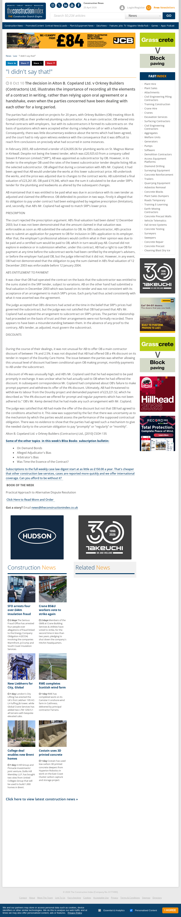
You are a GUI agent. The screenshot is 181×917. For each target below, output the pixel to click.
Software (149, 150)
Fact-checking (74, 897)
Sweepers (150, 237)
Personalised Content (143, 910)
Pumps (148, 146)
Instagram (52, 5)
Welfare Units (152, 137)
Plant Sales (150, 88)
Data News (101, 25)
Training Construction (157, 104)
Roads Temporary (154, 200)
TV (125, 25)
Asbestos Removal (155, 187)
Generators (151, 141)
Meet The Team (45, 897)
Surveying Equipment (157, 170)
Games (154, 25)
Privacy (114, 897)
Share (10, 63)
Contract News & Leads (56, 25)
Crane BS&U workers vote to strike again (50, 610)
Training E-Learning (156, 204)
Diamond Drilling (154, 166)
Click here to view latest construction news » (42, 799)
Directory (157, 897)
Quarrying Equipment (157, 183)
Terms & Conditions (130, 897)
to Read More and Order (37, 500)
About (32, 897)
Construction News (14, 25)
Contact (23, 897)
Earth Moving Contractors (152, 210)
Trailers (148, 179)
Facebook (78, 5)
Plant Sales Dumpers (156, 196)
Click (10, 500)
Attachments (151, 92)
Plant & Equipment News (82, 25)
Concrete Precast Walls (157, 216)
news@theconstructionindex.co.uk (54, 508)
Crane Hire (150, 108)
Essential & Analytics (111, 910)
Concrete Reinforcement (158, 174)
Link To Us (60, 897)
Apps (163, 25)
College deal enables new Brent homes (21, 754)
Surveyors (150, 233)
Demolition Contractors (158, 154)
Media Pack (143, 25)
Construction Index (25, 11)
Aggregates (151, 133)
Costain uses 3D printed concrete (50, 752)
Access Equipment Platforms (155, 160)
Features (113, 25)
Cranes (148, 112)
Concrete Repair (154, 242)
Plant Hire (150, 84)
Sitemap (146, 897)
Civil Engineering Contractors (154, 127)
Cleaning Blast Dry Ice (157, 250)
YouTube (72, 5)
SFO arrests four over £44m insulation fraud (19, 610)
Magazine (131, 25)
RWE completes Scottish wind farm (52, 685)
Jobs (121, 25)
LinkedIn (65, 5)
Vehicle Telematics (155, 220)
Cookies (87, 897)
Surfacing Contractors (157, 121)
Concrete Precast (154, 246)
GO (169, 15)
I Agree (170, 910)
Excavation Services (155, 117)
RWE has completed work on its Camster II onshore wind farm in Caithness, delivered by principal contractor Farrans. (52, 701)
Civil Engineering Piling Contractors (158, 98)
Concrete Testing (154, 229)
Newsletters (164, 7)
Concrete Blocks (153, 191)
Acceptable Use (101, 897)
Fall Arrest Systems (155, 224)
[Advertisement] (71, 843)
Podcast (170, 25)
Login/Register (136, 7)
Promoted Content (35, 25)
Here (16, 500)
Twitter (59, 5)
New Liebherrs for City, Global (20, 685)
